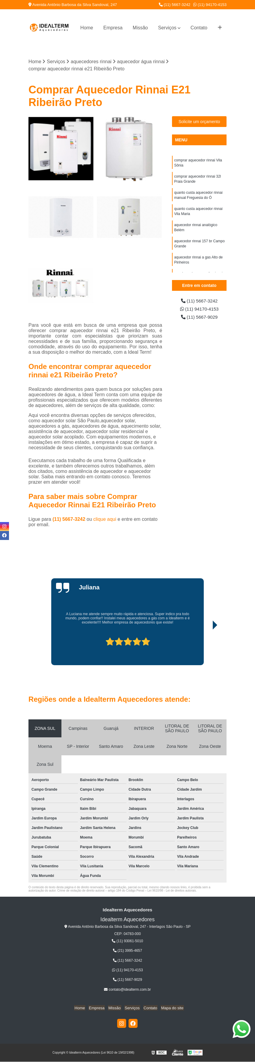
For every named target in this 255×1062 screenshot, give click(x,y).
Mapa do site (170, 1008)
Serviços (167, 27)
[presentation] (61, 648)
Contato (199, 27)
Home (86, 27)
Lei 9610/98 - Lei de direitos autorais (171, 890)
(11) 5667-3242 (175, 4)
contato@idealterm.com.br (127, 990)
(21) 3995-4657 (127, 951)
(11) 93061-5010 (127, 941)
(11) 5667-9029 (199, 317)
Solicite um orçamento (199, 121)
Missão (140, 27)
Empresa (113, 27)
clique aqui (104, 519)
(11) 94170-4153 (210, 4)
